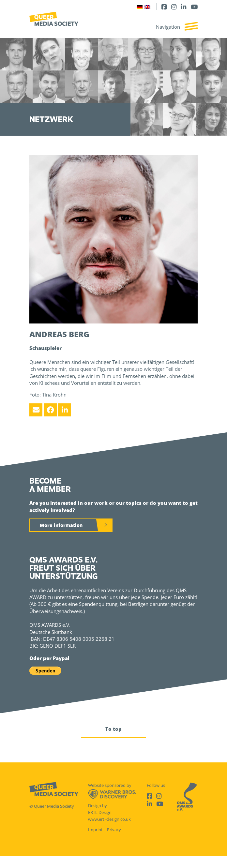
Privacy (114, 830)
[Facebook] (164, 7)
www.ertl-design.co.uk (109, 819)
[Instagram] (173, 7)
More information (61, 525)
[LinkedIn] (183, 7)
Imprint (95, 830)
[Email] (35, 409)
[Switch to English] (147, 6)
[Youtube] (194, 7)
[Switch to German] (140, 6)
